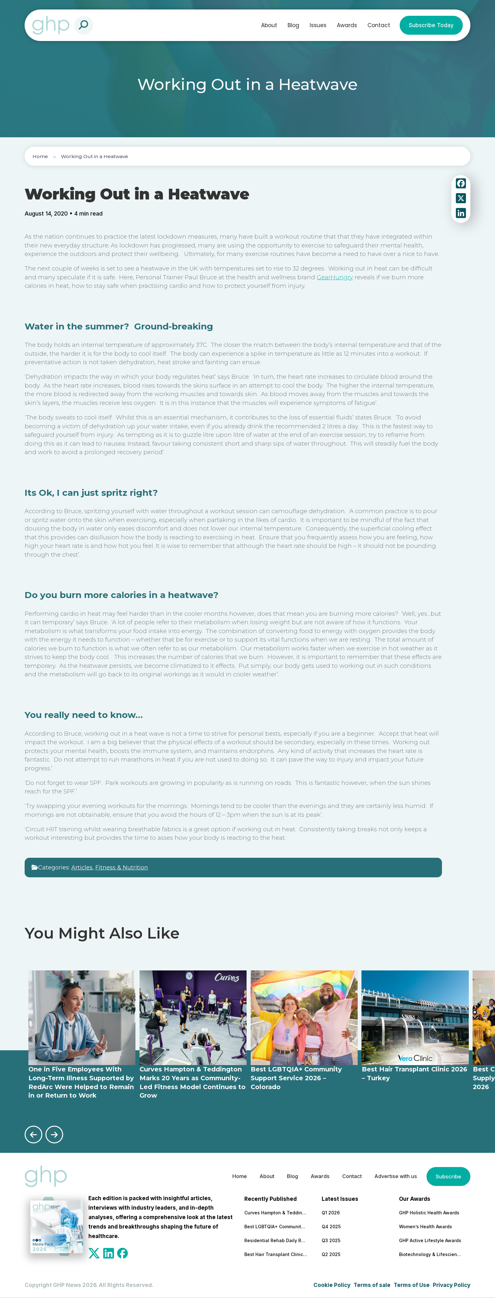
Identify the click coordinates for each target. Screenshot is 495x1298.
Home (40, 156)
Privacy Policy (451, 1284)
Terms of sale (372, 1284)
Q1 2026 (331, 1212)
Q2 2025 (331, 1253)
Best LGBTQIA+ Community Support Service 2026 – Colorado (275, 1226)
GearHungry (335, 277)
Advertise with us (393, 1176)
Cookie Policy (331, 1284)
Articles (81, 867)
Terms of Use (412, 1284)
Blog (293, 25)
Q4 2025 (331, 1226)
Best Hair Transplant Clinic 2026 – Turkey (275, 1253)
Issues (318, 25)
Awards (347, 25)
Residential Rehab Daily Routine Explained (275, 1239)
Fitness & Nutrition (121, 867)
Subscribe (448, 1176)
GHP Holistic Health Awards (429, 1212)
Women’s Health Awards (425, 1226)
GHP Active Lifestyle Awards (430, 1239)
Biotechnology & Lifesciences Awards (430, 1253)
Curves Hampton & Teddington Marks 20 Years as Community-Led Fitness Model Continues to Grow (275, 1212)
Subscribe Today (431, 25)
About (269, 25)
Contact (378, 25)
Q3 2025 (331, 1239)
